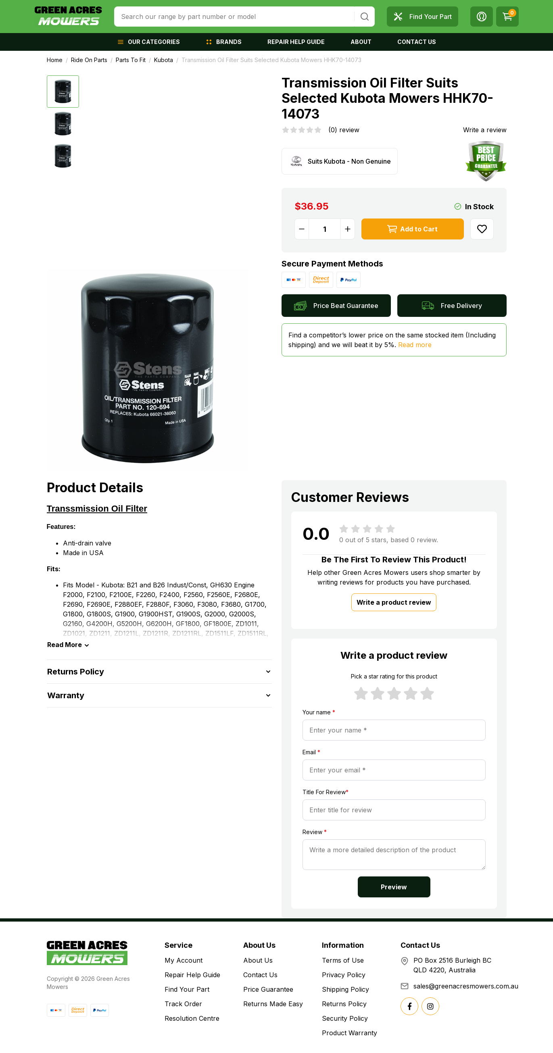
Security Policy (345, 1018)
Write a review (485, 130)
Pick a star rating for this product (394, 676)
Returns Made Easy (273, 1004)
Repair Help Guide (192, 975)
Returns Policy (344, 1004)
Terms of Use (343, 960)
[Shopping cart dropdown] (507, 16)
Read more (415, 345)
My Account (183, 960)
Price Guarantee (268, 989)
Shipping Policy (345, 989)
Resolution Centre (192, 1018)
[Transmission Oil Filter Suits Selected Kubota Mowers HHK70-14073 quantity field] (324, 229)
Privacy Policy (343, 975)
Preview (394, 887)
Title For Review (325, 792)
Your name (319, 712)
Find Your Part (187, 989)
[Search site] (365, 16)
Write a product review (394, 602)
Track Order (183, 1004)
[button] (481, 16)
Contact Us (260, 975)
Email (311, 752)
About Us (258, 960)
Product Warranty (349, 1033)
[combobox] (234, 16)
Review (315, 831)
